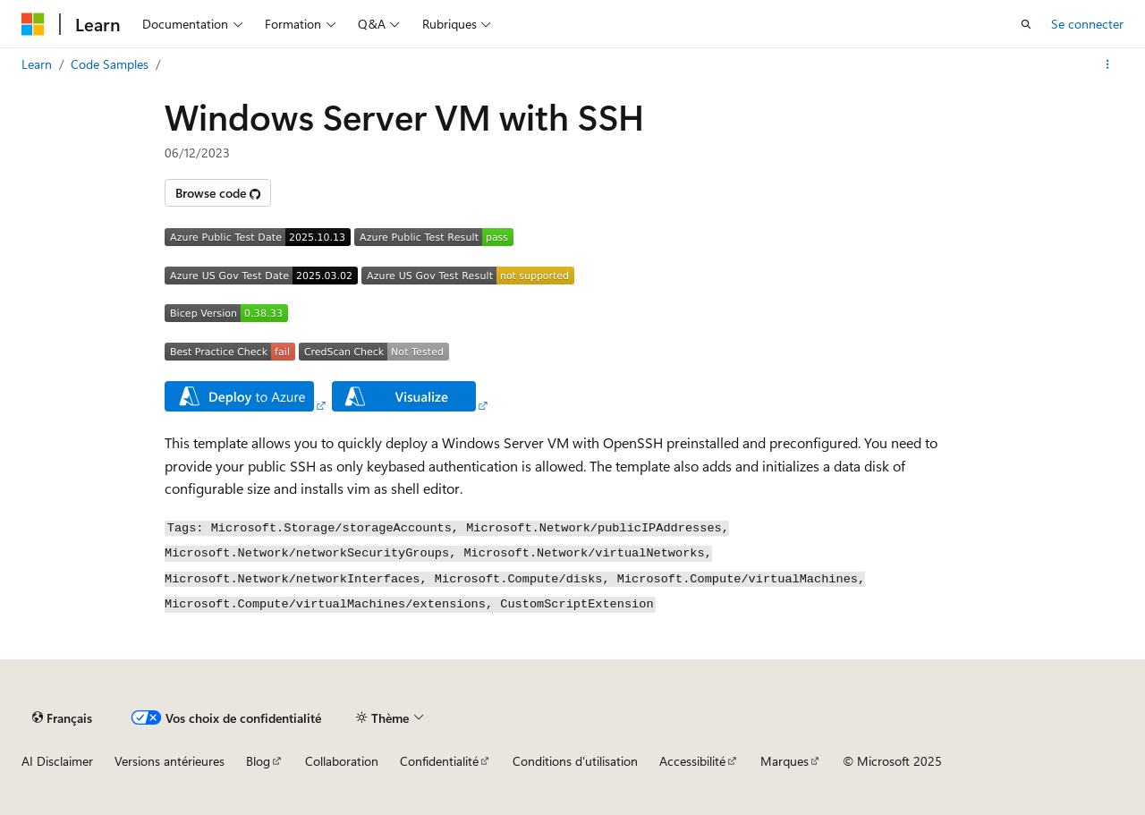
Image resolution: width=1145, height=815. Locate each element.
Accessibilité (692, 760)
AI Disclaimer (57, 760)
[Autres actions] (1108, 64)
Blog (258, 760)
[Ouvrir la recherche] (1026, 24)
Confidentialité (439, 760)
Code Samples (109, 63)
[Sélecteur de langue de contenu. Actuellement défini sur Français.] (62, 717)
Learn (36, 63)
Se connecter (1087, 23)
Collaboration (341, 760)
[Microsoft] (33, 24)
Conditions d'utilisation (575, 760)
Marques (784, 760)
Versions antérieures (169, 760)
